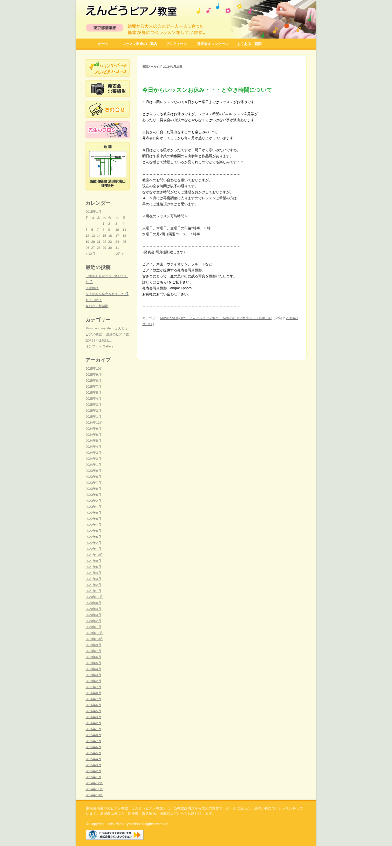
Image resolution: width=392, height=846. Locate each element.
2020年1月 (93, 627)
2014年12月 (94, 783)
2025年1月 (93, 416)
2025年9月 (93, 374)
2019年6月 (93, 657)
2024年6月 (93, 435)
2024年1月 (93, 465)
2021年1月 (93, 591)
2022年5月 (93, 537)
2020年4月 (93, 609)
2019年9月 (93, 645)
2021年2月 (93, 585)
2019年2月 (93, 681)
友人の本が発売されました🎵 (107, 294)
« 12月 (90, 254)
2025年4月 (93, 398)
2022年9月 (93, 513)
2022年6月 (93, 531)
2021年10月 (94, 555)
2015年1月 (93, 777)
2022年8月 (93, 519)
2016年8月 (93, 693)
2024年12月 (94, 423)
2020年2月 (93, 621)
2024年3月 (93, 453)
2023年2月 (93, 501)
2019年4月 (93, 669)
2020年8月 (93, 603)
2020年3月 (93, 615)
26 (87, 248)
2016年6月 (93, 705)
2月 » (120, 254)
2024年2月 (93, 459)
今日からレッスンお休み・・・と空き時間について (207, 90)
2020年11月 (94, 597)
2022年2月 (93, 543)
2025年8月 (93, 380)
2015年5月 (93, 753)
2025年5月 (93, 392)
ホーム (103, 44)
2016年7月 (93, 699)
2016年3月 (93, 717)
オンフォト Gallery (99, 346)
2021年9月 (93, 561)
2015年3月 (93, 765)
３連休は (92, 288)
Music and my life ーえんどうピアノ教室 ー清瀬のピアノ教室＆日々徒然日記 (216, 318)
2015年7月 (93, 741)
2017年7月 (93, 687)
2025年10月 (94, 368)
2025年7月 (93, 386)
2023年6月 (93, 489)
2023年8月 (93, 477)
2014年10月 (94, 795)
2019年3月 (93, 675)
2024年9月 (93, 429)
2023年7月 (93, 483)
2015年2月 (93, 771)
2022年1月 (93, 549)
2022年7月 (93, 525)
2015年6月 (93, 747)
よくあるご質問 (249, 44)
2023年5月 (93, 495)
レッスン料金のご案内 (139, 44)
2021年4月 (93, 573)
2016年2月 (93, 723)
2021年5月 (93, 567)
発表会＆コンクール (212, 44)
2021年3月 (93, 579)
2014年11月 (94, 789)
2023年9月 (93, 471)
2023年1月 (93, 507)
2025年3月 (93, 404)
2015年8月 (93, 735)
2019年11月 (94, 633)
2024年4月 (93, 447)
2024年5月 (93, 441)
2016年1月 (93, 729)
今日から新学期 (97, 306)
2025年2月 (93, 410)
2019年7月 (93, 651)
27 (93, 248)
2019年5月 (93, 663)
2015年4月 (93, 759)
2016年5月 (93, 711)
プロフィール (176, 44)
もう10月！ (94, 300)
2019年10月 (94, 639)
